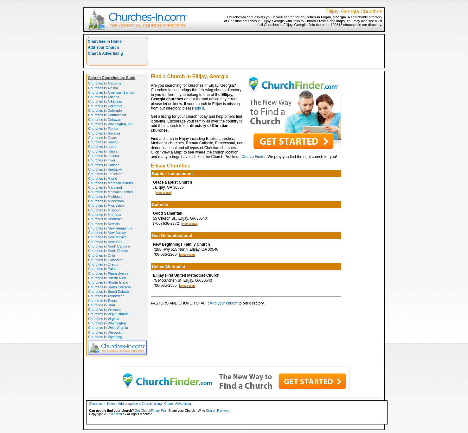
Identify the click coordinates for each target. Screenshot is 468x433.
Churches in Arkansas (105, 101)
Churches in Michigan (105, 196)
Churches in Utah (101, 305)
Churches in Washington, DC (110, 124)
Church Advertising (105, 53)
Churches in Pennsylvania (108, 273)
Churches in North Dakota (108, 251)
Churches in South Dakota (108, 291)
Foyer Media (116, 414)
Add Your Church (103, 47)
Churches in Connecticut (107, 115)
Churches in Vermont (104, 309)
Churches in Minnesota (106, 201)
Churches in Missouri (104, 210)
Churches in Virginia (103, 319)
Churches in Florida (103, 128)
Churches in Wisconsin (106, 332)
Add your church (223, 303)
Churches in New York (105, 242)
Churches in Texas (102, 301)
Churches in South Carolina (109, 287)
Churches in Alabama (104, 83)
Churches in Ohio (101, 255)
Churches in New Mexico (107, 237)
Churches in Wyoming (105, 337)
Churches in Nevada (104, 224)
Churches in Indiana (103, 156)
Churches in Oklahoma (106, 260)
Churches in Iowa (101, 160)
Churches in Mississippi (106, 205)
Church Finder (253, 156)
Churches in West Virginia (108, 327)
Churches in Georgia (104, 133)
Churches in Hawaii (103, 142)
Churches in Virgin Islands (108, 314)
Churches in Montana (104, 214)
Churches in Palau (102, 269)
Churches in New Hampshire (110, 228)
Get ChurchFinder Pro (150, 410)
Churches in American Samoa (111, 92)
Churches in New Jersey (107, 233)
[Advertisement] (266, 51)
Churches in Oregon (103, 264)
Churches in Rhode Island (108, 282)
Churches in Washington (107, 323)
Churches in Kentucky (105, 169)
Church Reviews (217, 410)
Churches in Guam (102, 138)
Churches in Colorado (105, 110)
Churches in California (105, 106)
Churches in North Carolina (109, 246)
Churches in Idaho (102, 146)
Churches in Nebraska (105, 219)
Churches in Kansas (103, 165)
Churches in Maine (102, 178)
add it (199, 108)
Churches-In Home (105, 41)
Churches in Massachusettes (110, 192)
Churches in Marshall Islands (110, 183)
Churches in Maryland (105, 187)
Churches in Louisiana (105, 174)
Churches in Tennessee (106, 296)
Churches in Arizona (103, 97)
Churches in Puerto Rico (107, 278)
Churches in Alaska (103, 88)
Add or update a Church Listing (140, 403)
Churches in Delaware (105, 120)
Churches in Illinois (102, 151)
